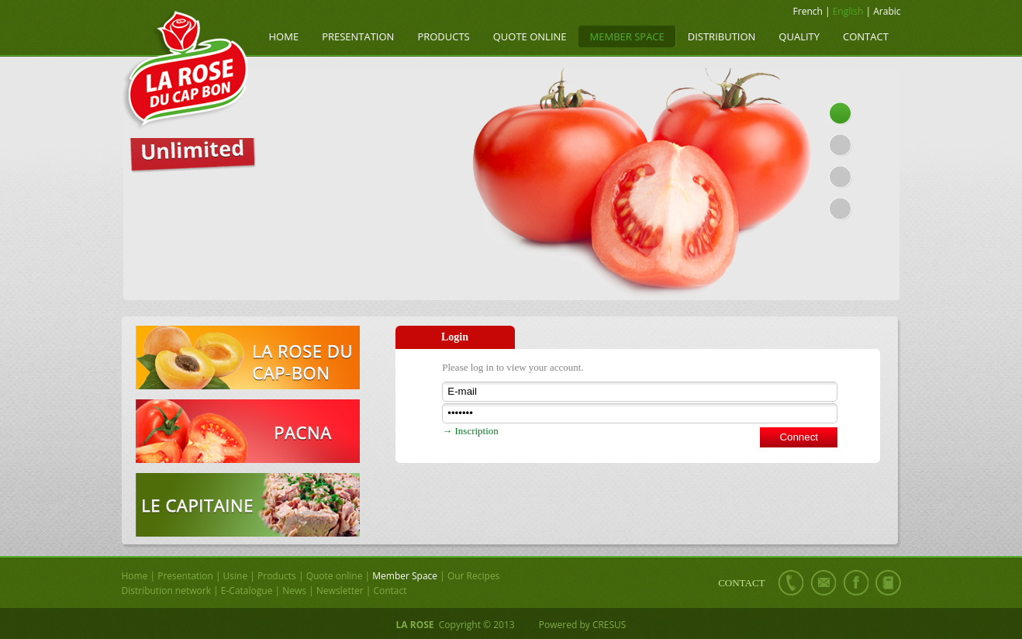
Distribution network (166, 590)
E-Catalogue (247, 590)
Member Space (627, 36)
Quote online (530, 36)
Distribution (722, 36)
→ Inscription (470, 431)
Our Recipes (473, 575)
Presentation (358, 36)
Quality (799, 36)
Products (443, 36)
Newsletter (340, 590)
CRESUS (609, 624)
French (808, 11)
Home (284, 36)
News (294, 590)
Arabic (886, 11)
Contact (866, 36)
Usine (235, 575)
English (848, 11)
